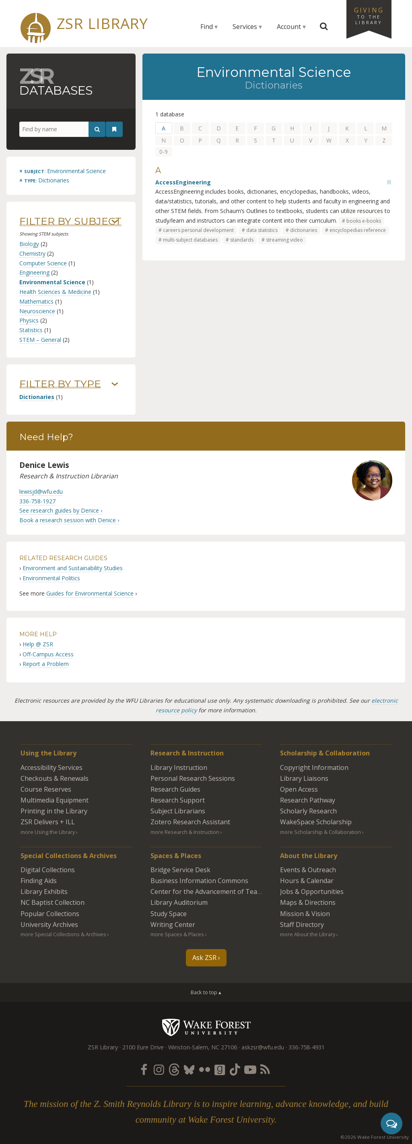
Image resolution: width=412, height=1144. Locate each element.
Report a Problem (46, 664)
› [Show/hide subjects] (115, 221)
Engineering (34, 272)
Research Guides (175, 789)
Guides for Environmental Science (90, 593)
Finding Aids (39, 880)
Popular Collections (50, 913)
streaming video (284, 239)
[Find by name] (62, 129)
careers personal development (198, 230)
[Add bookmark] (389, 182)
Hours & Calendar (307, 880)
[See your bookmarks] (114, 129)
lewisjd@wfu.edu (41, 491)
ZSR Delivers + (48, 821)
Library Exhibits (44, 891)
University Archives (49, 924)
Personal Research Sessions (192, 778)
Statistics (31, 330)
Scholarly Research (308, 811)
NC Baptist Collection (52, 902)
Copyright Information (314, 767)
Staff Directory (302, 924)
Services (245, 26)
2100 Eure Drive (143, 1047)
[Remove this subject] (62, 171)
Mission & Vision (305, 913)
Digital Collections (48, 869)
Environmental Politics (51, 578)
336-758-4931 (306, 1047)
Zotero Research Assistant (190, 821)
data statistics (262, 230)
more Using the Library (48, 832)
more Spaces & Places (177, 934)
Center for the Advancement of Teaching (212, 891)
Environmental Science (52, 282)
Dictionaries (36, 397)
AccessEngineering (183, 182)
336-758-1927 (37, 501)
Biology (29, 244)
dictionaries (303, 230)
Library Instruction (178, 767)
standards (241, 239)
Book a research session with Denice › (69, 520)
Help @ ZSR (38, 644)
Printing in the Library (54, 811)
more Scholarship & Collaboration (320, 832)
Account (289, 26)
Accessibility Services (51, 767)
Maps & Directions (308, 902)
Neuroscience (37, 311)
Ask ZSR (204, 957)
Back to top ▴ (206, 992)
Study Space (168, 913)
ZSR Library (102, 23)
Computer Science (43, 263)
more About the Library (307, 934)
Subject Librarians (177, 811)
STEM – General (40, 339)
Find (206, 26)
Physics (29, 320)
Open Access (299, 789)
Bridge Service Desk (180, 869)
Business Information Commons (199, 880)
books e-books (363, 220)
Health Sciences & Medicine (55, 292)
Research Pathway (307, 800)
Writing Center (172, 924)
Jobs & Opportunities (312, 891)
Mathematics (36, 301)
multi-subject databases (190, 239)
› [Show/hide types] (115, 384)
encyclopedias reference (358, 230)
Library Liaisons (304, 778)
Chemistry (32, 253)
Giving (369, 15)
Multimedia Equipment (55, 800)
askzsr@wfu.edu (262, 1047)
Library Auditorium (179, 902)
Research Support (177, 800)
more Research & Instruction (184, 832)
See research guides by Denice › (60, 510)
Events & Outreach (308, 869)
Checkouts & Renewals (55, 778)
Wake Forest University (206, 1027)
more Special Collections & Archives (63, 934)
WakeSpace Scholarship (316, 821)
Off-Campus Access (48, 654)
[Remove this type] (44, 180)
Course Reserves (46, 789)
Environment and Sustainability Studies (73, 568)
